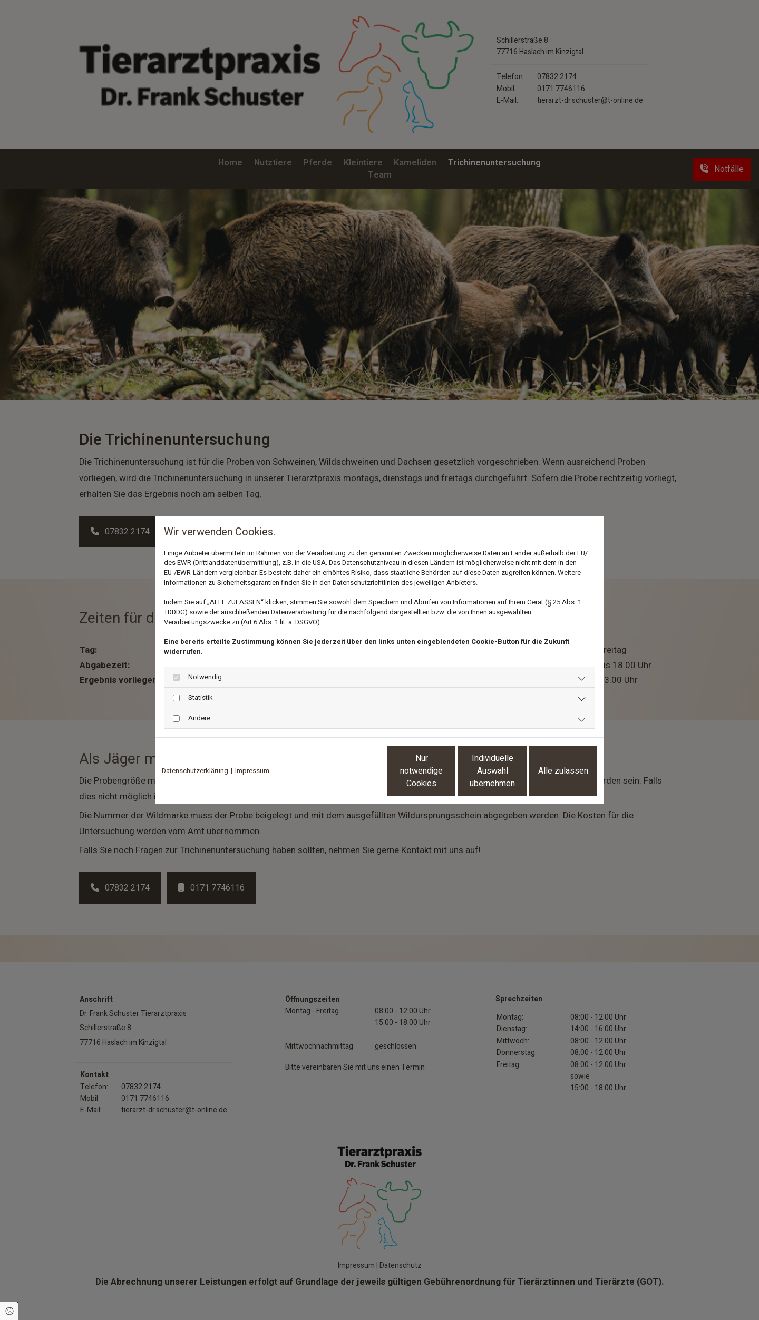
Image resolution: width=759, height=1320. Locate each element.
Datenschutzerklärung (195, 771)
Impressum (252, 771)
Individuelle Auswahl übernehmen (448, 771)
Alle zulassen (548, 771)
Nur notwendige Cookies (348, 771)
